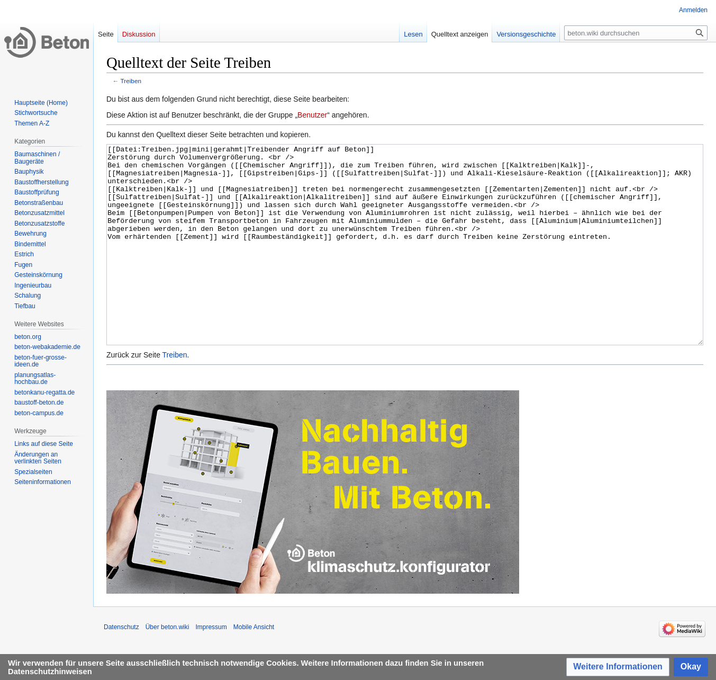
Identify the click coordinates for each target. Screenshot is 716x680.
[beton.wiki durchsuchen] (636, 32)
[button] (617, 667)
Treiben (131, 80)
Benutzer (312, 115)
